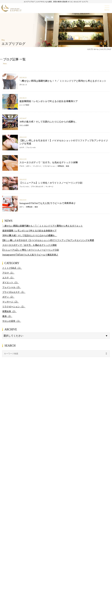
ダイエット (23, 84)
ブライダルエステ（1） (13, 291)
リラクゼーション (49, 166)
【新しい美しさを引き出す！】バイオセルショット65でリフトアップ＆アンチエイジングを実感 (63, 142)
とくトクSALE (24, 105)
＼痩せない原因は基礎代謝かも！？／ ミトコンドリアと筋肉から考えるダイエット (62, 80)
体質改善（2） (9, 311)
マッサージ (37, 166)
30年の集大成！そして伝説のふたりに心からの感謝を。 (48, 121)
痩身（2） (7, 316)
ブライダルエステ (37, 186)
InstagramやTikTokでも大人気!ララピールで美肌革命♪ (47, 203)
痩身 (67, 166)
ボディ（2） (8, 296)
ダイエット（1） (10, 282)
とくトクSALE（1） (12, 267)
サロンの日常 (24, 125)
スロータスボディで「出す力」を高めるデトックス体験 (48, 162)
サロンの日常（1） (11, 320)
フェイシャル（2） (11, 287)
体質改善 (61, 166)
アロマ (21, 166)
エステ (21, 147)
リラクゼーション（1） (13, 306)
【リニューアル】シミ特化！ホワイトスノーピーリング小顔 (50, 182)
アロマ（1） (8, 272)
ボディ (28, 166)
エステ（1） (8, 277)
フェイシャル (31, 147)
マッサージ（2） (10, 301)
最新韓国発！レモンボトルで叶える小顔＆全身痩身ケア (48, 101)
